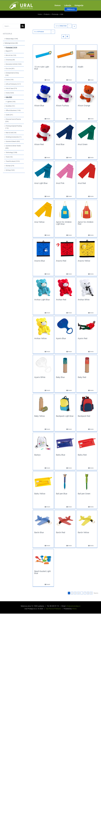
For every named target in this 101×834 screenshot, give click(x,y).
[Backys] (43, 443)
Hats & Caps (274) (11, 88)
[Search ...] (11, 26)
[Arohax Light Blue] (43, 287)
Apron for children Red (85, 223)
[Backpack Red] (86, 404)
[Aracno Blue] (43, 249)
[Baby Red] (86, 365)
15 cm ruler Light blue (41, 68)
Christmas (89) (10, 60)
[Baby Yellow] (43, 404)
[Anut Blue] (65, 132)
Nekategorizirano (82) (11, 43)
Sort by (61, 26)
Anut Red (82, 183)
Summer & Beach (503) (13, 141)
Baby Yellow (39, 416)
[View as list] (67, 37)
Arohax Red (61, 300)
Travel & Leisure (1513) (13, 161)
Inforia (74, 609)
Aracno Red (61, 261)
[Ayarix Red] (86, 326)
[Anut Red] (86, 171)
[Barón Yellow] (86, 520)
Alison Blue (39, 106)
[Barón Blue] (43, 520)
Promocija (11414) (11, 47)
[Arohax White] (86, 287)
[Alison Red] (43, 132)
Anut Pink (60, 183)
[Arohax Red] (65, 287)
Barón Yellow (83, 532)
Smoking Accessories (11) (14, 137)
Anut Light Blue (40, 183)
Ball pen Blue (61, 494)
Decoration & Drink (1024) (14, 64)
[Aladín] (86, 55)
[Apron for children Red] (86, 210)
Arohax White (83, 300)
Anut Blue (60, 144)
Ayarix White (39, 377)
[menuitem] (59, 5)
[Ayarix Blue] (65, 326)
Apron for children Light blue (64, 223)
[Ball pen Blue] (65, 481)
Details (46, 80)
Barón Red (60, 532)
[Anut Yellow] (43, 210)
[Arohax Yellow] (43, 326)
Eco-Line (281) (10, 68)
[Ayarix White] (43, 365)
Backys (37, 455)
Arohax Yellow (40, 338)
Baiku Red (82, 455)
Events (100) (10, 79)
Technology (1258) (11, 152)
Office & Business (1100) (13, 110)
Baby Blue (60, 377)
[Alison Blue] (43, 93)
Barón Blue (39, 532)
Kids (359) (9, 97)
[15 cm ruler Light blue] (43, 55)
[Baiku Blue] (65, 443)
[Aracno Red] (65, 249)
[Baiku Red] (86, 443)
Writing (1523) (10, 170)
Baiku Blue (60, 455)
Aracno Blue (39, 261)
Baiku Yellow (39, 494)
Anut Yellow (39, 222)
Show (39, 31)
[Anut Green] (86, 132)
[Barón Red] (65, 520)
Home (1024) (10, 93)
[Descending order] (74, 26)
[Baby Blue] (65, 365)
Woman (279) (10, 165)
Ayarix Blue (61, 338)
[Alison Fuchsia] (65, 93)
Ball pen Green (84, 494)
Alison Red (39, 144)
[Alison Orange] (86, 93)
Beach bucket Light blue (42, 572)
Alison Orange (84, 106)
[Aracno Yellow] (86, 249)
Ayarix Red (82, 338)
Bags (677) (9, 51)
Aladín (80, 67)
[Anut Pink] (65, 171)
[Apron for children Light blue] (65, 210)
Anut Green (82, 144)
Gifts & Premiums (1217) (13, 84)
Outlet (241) (9, 115)
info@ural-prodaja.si (73, 606)
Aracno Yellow (84, 261)
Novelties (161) (10, 106)
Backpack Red (84, 416)
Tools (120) (9, 157)
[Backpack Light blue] (65, 404)
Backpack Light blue (64, 416)
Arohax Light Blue (42, 300)
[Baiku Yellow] (43, 481)
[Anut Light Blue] (43, 171)
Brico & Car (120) (11, 55)
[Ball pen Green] (86, 481)
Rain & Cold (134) (11, 132)
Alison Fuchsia (62, 106)
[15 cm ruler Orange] (65, 55)
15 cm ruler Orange (64, 67)
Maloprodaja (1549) (12, 38)
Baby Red (82, 377)
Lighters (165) (11, 101)
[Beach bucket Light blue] (43, 559)
